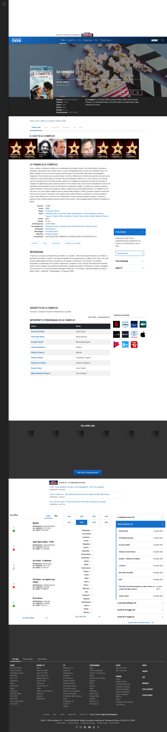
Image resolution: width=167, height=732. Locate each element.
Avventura (86, 537)
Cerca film (14, 704)
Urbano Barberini (90, 213)
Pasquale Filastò (51, 234)
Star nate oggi (121, 670)
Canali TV (67, 704)
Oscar (118, 679)
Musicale (86, 588)
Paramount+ (94, 704)
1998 (64, 105)
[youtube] (89, 727)
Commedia (85, 551)
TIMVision (93, 691)
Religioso (86, 599)
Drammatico (85, 558)
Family (86, 565)
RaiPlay (92, 699)
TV (64, 665)
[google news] (85, 727)
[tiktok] (94, 727)
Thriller (65, 102)
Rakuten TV (93, 701)
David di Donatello (123, 692)
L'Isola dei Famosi (70, 693)
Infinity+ (92, 686)
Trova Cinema (15, 670)
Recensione (56, 243)
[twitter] (98, 727)
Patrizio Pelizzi (58, 216)
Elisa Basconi (50, 229)
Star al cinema (121, 668)
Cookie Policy (102, 723)
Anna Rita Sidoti (65, 213)
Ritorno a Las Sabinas (71, 691)
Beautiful (66, 676)
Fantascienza (86, 568)
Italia (48, 516)
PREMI (118, 676)
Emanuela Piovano (71, 100)
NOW (91, 683)
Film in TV (14, 678)
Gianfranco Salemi (72, 216)
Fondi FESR (114, 723)
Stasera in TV (68, 668)
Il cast (45, 243)
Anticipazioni (68, 673)
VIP (143, 677)
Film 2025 (14, 696)
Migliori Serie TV (43, 678)
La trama (34, 243)
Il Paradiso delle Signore (72, 696)
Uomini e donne (69, 681)
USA (56, 516)
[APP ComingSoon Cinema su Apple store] (125, 714)
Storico (86, 606)
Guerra (86, 582)
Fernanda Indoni (51, 231)
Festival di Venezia (123, 684)
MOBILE (145, 683)
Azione (86, 541)
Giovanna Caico (91, 226)
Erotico (86, 561)
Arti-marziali (86, 534)
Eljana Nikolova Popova (99, 216)
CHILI (91, 688)
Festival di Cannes (123, 687)
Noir (86, 592)
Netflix (91, 676)
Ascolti (65, 706)
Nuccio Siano (84, 216)
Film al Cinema (16, 668)
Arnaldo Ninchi (77, 213)
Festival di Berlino (122, 689)
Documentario (86, 554)
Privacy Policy (73, 723)
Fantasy (86, 571)
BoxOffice (14, 676)
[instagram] (80, 727)
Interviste (13, 691)
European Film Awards (124, 702)
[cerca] (162, 40)
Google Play (94, 696)
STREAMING (94, 665)
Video (12, 683)
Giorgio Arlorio (66, 226)
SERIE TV (40, 665)
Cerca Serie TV (42, 676)
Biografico (86, 544)
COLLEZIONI (147, 689)
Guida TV (40, 693)
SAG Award (120, 705)
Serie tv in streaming (44, 691)
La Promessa (68, 678)
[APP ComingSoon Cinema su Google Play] (139, 714)
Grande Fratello (69, 683)
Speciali (40, 696)
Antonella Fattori (51, 213)
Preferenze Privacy (88, 723)
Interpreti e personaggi (72, 243)
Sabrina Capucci (37, 352)
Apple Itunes (94, 693)
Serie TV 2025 (42, 670)
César (118, 699)
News (12, 688)
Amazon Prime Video (97, 678)
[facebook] (76, 727)
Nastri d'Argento (122, 694)
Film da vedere (16, 693)
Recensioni (14, 686)
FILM (12, 665)
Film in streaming (16, 701)
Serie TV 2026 (42, 673)
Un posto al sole (69, 688)
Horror (86, 585)
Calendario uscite (16, 673)
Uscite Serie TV (42, 686)
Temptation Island (69, 686)
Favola (86, 575)
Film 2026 (14, 699)
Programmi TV (68, 701)
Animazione (86, 530)
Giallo (87, 578)
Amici (65, 699)
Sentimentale (85, 602)
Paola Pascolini (78, 226)
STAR (118, 665)
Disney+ (92, 681)
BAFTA (118, 697)
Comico (86, 547)
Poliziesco (85, 595)
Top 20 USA (41, 681)
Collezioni (14, 681)
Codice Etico (61, 723)
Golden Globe (121, 681)
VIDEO (145, 671)
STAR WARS (147, 695)
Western (86, 612)
